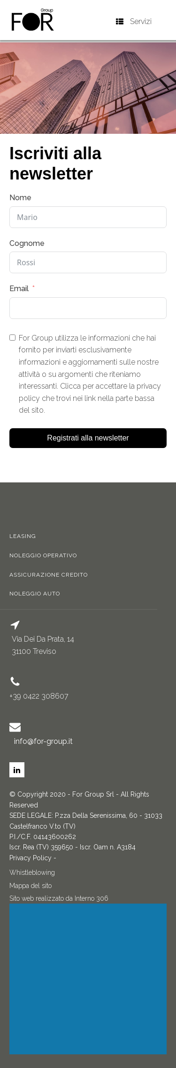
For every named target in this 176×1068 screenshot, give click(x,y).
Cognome (27, 243)
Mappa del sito (30, 885)
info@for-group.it (43, 741)
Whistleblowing (32, 872)
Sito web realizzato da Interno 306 (58, 898)
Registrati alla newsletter (88, 438)
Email (19, 288)
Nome (20, 197)
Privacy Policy (30, 858)
